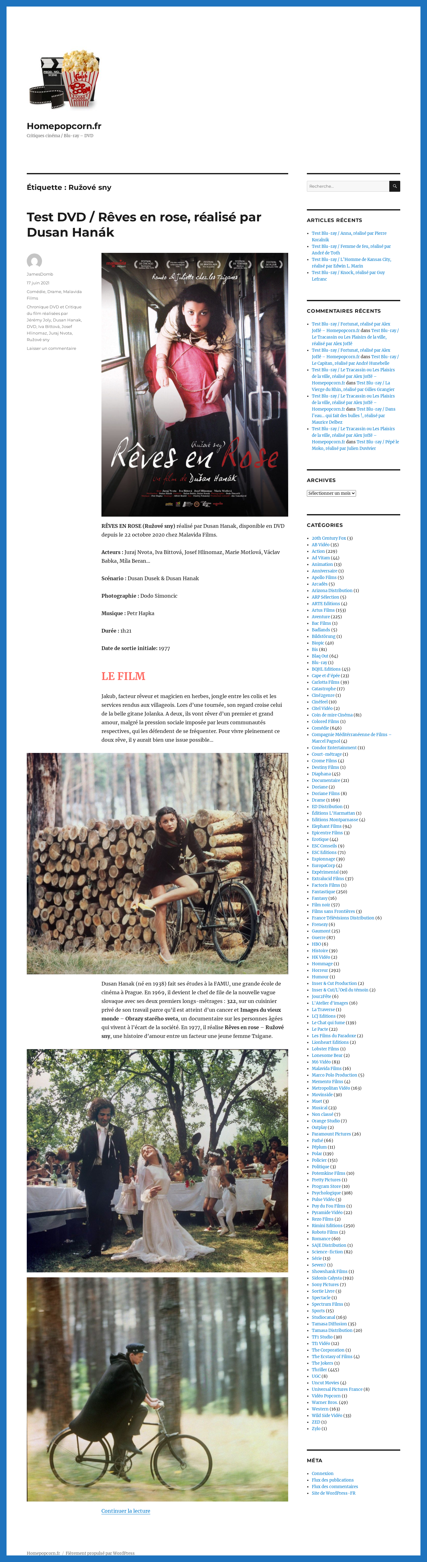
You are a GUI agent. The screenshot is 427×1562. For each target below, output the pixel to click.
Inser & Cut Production (334, 983)
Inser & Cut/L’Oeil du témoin (340, 990)
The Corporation (328, 1350)
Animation (322, 564)
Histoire (320, 950)
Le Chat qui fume (328, 1022)
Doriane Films (326, 793)
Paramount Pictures (331, 1134)
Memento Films (327, 1081)
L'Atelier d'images (330, 1003)
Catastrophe (324, 689)
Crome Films (324, 761)
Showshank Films (330, 1271)
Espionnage (323, 859)
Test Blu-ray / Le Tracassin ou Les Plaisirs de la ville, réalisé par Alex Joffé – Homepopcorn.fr (353, 376)
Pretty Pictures (326, 1180)
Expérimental (325, 872)
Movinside (322, 1094)
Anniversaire (324, 571)
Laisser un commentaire (51, 348)
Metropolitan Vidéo (331, 1088)
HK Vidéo (321, 957)
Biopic (318, 643)
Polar (317, 1153)
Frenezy (320, 924)
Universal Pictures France (337, 1389)
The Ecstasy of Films (332, 1356)
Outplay (319, 1127)
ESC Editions (324, 852)
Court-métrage (327, 754)
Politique (320, 1166)
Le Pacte (320, 1029)
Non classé (322, 1114)
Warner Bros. (325, 1402)
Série (317, 1258)
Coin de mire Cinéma (332, 715)
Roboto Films (325, 1232)
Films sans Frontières (333, 911)
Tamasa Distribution (332, 1330)
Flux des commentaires (335, 1486)
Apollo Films (324, 577)
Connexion (323, 1473)
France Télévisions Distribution (343, 918)
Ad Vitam (321, 558)
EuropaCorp (323, 865)
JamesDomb (40, 274)
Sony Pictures (325, 1284)
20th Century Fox (329, 538)
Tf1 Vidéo (321, 1343)
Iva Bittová (49, 326)
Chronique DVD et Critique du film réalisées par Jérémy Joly (54, 313)
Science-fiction (327, 1252)
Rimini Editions (327, 1225)
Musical (319, 1108)
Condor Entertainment (334, 747)
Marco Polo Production (334, 1075)
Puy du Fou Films (328, 1206)
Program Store (326, 1186)
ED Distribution (327, 806)
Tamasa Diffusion (329, 1324)
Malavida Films (327, 1068)
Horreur (320, 970)
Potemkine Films (328, 1173)
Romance (321, 1238)
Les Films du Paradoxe (334, 1036)
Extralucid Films (328, 878)
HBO (316, 944)
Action (318, 551)
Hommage (322, 964)
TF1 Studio (322, 1337)
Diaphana (321, 774)
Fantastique (323, 891)
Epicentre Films (327, 833)
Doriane (320, 787)
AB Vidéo (321, 544)
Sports (318, 1311)
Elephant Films (327, 826)
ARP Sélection (325, 597)
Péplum (319, 1147)
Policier (319, 1160)
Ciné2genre (323, 695)
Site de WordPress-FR (333, 1493)
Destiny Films (325, 767)
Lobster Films (325, 1049)
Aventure (321, 616)
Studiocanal (323, 1317)
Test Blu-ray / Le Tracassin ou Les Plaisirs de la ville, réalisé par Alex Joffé (355, 337)
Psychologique (326, 1193)
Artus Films (323, 610)
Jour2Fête (321, 996)
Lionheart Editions (330, 1042)
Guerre (319, 937)
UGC (316, 1376)
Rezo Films (323, 1219)
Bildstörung (324, 636)
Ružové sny (38, 339)
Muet (317, 1101)
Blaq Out (320, 656)
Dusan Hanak (67, 319)
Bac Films (321, 623)
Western (320, 1409)
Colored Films (325, 721)
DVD (31, 326)
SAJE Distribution (329, 1245)
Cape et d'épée (326, 675)
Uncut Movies (325, 1383)
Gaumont (321, 931)
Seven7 (319, 1265)
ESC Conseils (324, 846)
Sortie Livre (323, 1291)
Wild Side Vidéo (327, 1415)
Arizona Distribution (332, 590)
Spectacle (321, 1297)
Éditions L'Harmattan (333, 813)
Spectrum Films (327, 1304)
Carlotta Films (326, 682)
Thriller (319, 1369)
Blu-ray (319, 662)
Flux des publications (333, 1480)
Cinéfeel (320, 702)
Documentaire (326, 780)
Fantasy (319, 898)
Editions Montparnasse (335, 819)
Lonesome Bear (327, 1055)
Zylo (316, 1428)
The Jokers (322, 1363)
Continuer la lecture (125, 1383)
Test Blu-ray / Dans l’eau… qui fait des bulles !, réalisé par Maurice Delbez (354, 416)
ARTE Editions (326, 603)
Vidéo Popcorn (326, 1396)
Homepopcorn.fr (64, 126)
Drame (54, 291)
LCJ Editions (324, 1016)
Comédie (36, 291)
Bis (315, 649)
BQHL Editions (326, 669)
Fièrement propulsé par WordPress (100, 1534)
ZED (316, 1422)
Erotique (320, 839)
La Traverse (323, 1009)
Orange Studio (326, 1121)
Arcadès (320, 584)
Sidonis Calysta (327, 1278)
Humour (320, 977)
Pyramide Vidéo (327, 1212)
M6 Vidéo (321, 1062)
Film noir (321, 905)
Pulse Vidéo (323, 1199)
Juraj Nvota (60, 332)
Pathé (317, 1140)
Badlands (321, 630)
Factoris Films (326, 885)
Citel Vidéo (322, 708)
